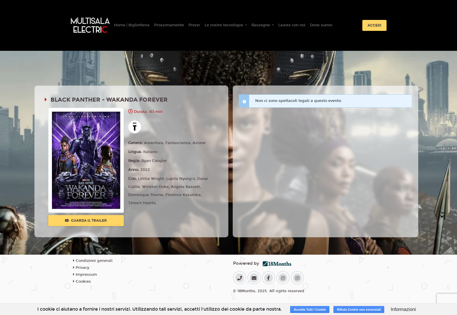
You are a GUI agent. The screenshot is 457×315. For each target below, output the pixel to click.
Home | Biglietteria (132, 25)
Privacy (81, 267)
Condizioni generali (93, 260)
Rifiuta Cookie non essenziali (359, 309)
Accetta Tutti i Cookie (310, 309)
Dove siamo (321, 25)
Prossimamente (169, 25)
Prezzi (194, 25)
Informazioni (403, 309)
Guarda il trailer (86, 221)
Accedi (374, 25)
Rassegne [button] (261, 25)
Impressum (85, 274)
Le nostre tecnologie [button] (224, 25)
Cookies (82, 281)
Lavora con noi (291, 25)
